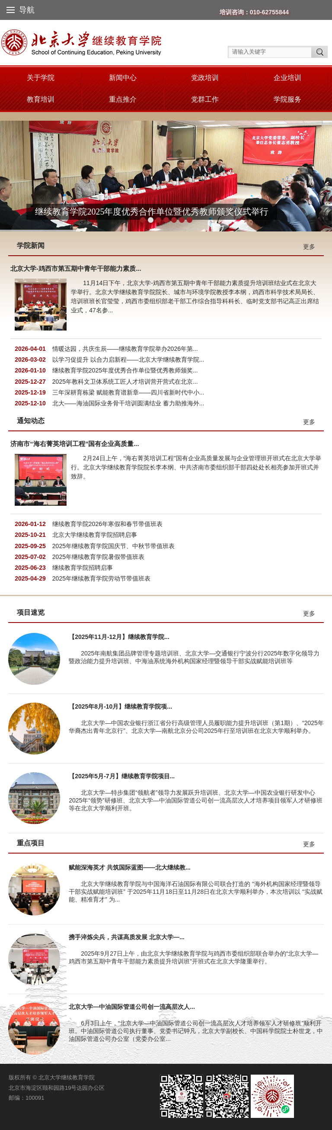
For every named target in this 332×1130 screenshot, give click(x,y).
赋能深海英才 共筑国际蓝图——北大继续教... (130, 867)
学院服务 (287, 99)
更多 (309, 246)
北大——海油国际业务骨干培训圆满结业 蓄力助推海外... (128, 403)
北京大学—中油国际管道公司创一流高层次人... (132, 1006)
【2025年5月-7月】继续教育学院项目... (122, 776)
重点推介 (123, 99)
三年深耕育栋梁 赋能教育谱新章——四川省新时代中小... (128, 392)
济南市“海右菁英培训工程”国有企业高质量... (74, 443)
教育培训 (40, 99)
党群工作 (205, 99)
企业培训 (287, 77)
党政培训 (205, 77)
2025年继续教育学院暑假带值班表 (98, 556)
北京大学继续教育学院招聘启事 (94, 534)
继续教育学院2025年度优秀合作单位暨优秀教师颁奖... (125, 370)
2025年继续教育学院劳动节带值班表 (101, 578)
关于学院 (40, 77)
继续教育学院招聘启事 (82, 567)
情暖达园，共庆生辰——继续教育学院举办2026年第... (125, 348)
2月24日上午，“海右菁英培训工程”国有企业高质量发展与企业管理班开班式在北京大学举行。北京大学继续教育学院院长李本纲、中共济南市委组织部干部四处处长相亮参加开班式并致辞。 (196, 467)
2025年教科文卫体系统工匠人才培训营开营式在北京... (125, 381)
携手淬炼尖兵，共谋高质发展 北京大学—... (127, 937)
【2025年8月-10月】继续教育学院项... (120, 706)
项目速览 (31, 612)
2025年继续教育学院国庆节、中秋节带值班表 (113, 546)
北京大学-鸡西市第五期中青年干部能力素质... (75, 268)
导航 (20, 10)
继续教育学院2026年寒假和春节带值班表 (107, 523)
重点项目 (31, 843)
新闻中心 (123, 77)
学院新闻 (31, 245)
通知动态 (31, 420)
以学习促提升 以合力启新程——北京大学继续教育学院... (128, 359)
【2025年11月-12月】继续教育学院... (119, 636)
